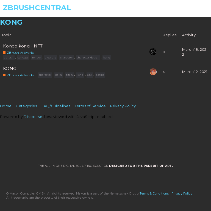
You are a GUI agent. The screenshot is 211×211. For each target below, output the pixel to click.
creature (50, 57)
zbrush (9, 57)
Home (6, 106)
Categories (26, 106)
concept (23, 57)
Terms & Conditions (154, 193)
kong (106, 57)
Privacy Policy (123, 106)
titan (69, 74)
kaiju (58, 74)
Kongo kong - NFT (23, 46)
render (36, 57)
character (66, 57)
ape (89, 74)
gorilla (100, 74)
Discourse (33, 116)
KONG (9, 68)
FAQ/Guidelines (55, 106)
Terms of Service (90, 106)
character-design (88, 57)
